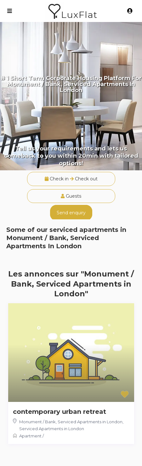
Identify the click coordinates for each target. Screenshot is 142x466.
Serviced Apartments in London (51, 428)
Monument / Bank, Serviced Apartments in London (70, 421)
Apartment (30, 435)
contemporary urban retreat (59, 411)
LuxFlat (79, 14)
